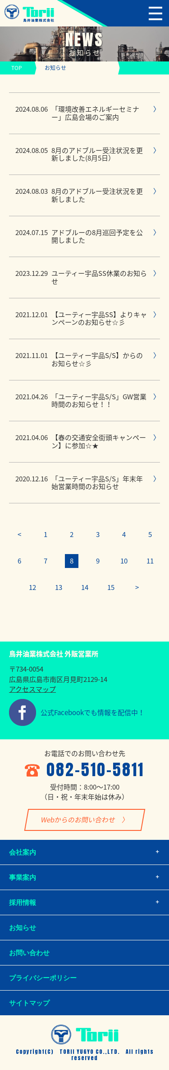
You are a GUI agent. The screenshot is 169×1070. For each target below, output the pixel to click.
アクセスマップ (32, 689)
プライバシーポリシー (43, 978)
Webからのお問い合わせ (78, 820)
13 (58, 587)
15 (110, 587)
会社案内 (22, 852)
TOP (16, 68)
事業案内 (22, 877)
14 (84, 587)
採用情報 (22, 902)
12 (32, 587)
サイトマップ (29, 1003)
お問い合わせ (29, 952)
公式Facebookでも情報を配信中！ (93, 712)
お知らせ (22, 927)
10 (124, 561)
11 (150, 561)
